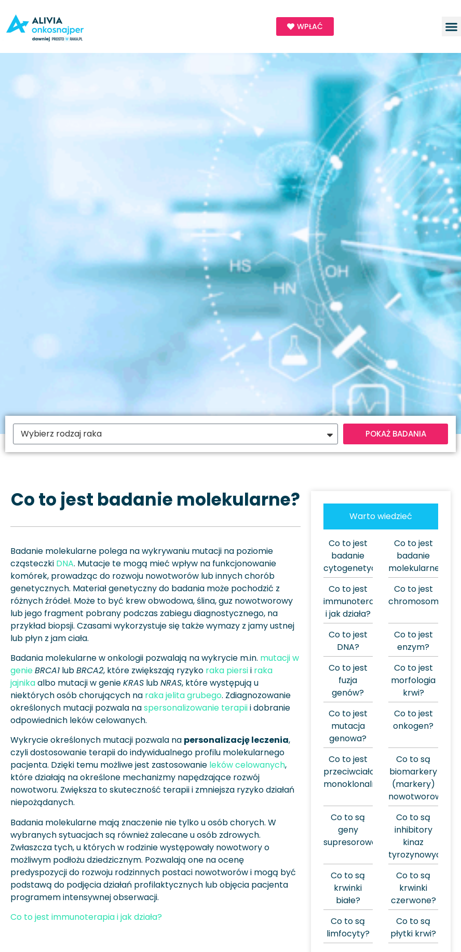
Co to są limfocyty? (348, 927)
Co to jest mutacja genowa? (348, 726)
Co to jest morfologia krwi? (413, 680)
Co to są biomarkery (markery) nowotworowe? (420, 778)
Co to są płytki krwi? (413, 927)
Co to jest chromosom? (415, 595)
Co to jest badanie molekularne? (416, 555)
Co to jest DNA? (348, 641)
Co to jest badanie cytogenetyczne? (359, 555)
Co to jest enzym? (413, 641)
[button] (452, 26)
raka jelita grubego (183, 695)
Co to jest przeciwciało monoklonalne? (355, 771)
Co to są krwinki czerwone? (413, 887)
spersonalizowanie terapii (196, 708)
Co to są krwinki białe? (348, 887)
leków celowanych (247, 765)
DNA (65, 563)
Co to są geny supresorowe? (352, 829)
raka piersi (227, 670)
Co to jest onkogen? (413, 720)
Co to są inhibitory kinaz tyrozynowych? (419, 836)
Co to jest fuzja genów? (348, 680)
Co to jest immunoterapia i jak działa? (86, 917)
